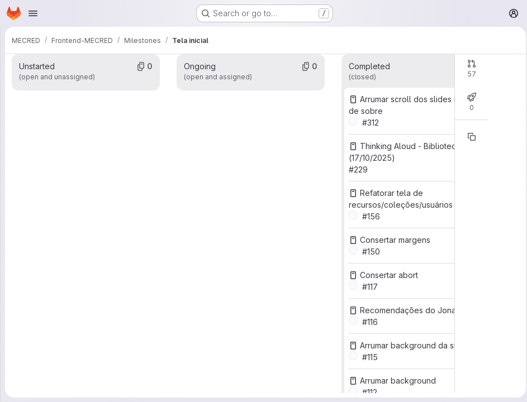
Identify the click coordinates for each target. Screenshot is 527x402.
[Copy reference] (468, 137)
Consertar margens (392, 240)
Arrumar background (395, 380)
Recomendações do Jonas (407, 310)
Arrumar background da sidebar (416, 345)
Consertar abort (386, 275)
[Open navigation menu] (33, 13)
